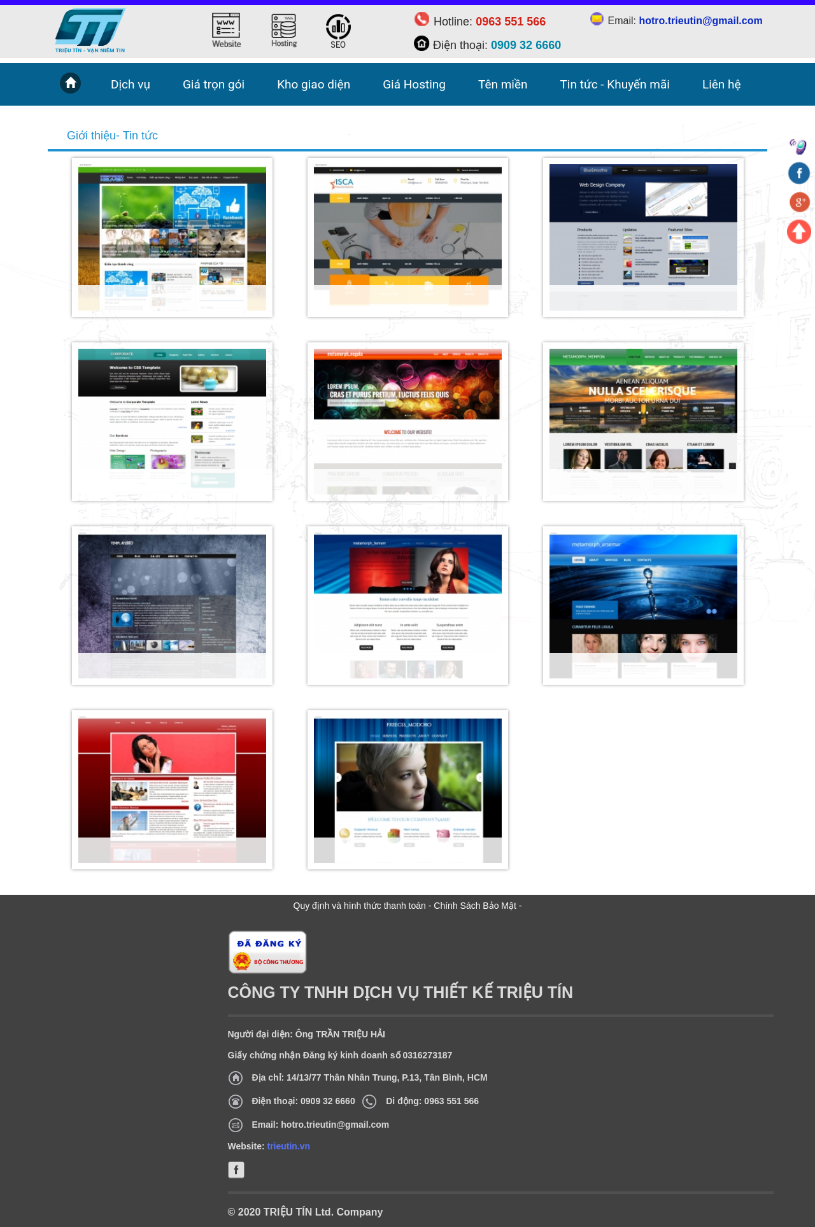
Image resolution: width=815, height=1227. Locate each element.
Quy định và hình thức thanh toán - (364, 906)
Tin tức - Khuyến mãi (615, 84)
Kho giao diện (313, 84)
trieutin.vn (288, 1146)
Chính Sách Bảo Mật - (477, 906)
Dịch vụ (130, 84)
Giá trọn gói (213, 84)
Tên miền (503, 84)
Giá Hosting (414, 84)
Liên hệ (721, 84)
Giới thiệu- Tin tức (112, 135)
